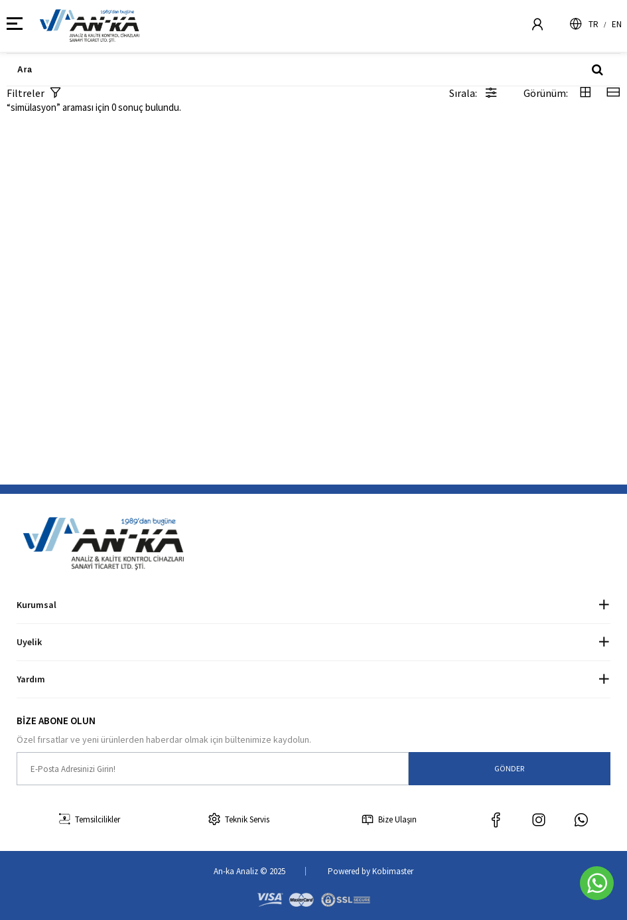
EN (617, 24)
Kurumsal (36, 605)
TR (593, 24)
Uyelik (29, 642)
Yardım (31, 679)
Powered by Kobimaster (370, 871)
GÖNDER (509, 768)
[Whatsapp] (597, 883)
